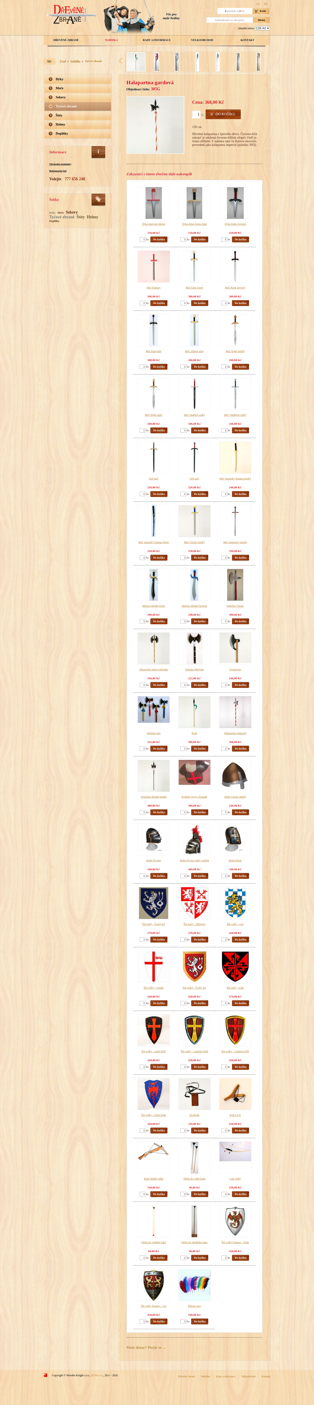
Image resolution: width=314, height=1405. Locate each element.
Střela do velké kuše (194, 1178)
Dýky (59, 79)
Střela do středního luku (194, 1242)
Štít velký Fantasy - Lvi (153, 1306)
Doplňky (62, 133)
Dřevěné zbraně (66, 40)
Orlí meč (153, 478)
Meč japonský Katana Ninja (153, 542)
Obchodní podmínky (60, 164)
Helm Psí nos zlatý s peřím (194, 860)
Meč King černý (194, 287)
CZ (257, 3)
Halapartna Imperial (235, 733)
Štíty (59, 115)
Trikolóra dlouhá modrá (153, 796)
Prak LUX (235, 1115)
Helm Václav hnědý (235, 796)
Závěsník (195, 1115)
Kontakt (247, 40)
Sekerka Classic (235, 605)
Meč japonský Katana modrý (235, 478)
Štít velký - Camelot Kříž (194, 1051)
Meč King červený (235, 287)
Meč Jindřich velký (194, 415)
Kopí (194, 733)
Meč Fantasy (154, 287)
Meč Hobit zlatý (154, 415)
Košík (263, 11)
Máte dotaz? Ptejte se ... (146, 1347)
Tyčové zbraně (93, 61)
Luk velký (235, 1178)
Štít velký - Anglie (153, 987)
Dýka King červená (235, 224)
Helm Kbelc (235, 860)
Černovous (235, 669)
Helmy (61, 124)
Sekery (61, 97)
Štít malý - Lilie (235, 987)
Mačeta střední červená (194, 605)
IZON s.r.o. (97, 1375)
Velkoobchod (202, 40)
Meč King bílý (154, 351)
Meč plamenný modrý (235, 542)
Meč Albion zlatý (194, 351)
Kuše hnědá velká (153, 1178)
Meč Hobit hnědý (235, 351)
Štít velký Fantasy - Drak (235, 1242)
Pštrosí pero (194, 1306)
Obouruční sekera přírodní (153, 669)
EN (266, 3)
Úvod (63, 61)
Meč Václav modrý (194, 542)
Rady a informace (157, 40)
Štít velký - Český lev (194, 987)
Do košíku (225, 114)
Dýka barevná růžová (153, 224)
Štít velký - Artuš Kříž (153, 1051)
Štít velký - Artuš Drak (153, 1115)
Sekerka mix (153, 733)
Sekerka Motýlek (194, 669)
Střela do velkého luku (153, 1242)
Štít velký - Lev (235, 924)
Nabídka (111, 40)
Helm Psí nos (153, 860)
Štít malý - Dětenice (194, 924)
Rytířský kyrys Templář (194, 796)
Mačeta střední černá (153, 605)
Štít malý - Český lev (153, 924)
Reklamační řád (57, 170)
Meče (59, 88)
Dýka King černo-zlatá (194, 224)
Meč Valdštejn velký (235, 415)
